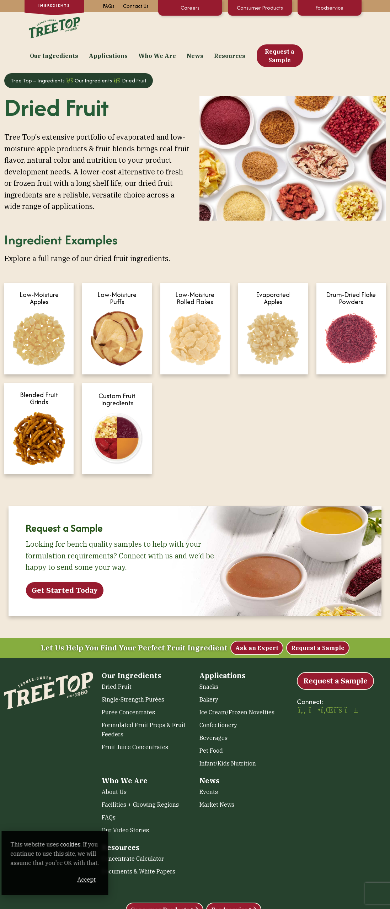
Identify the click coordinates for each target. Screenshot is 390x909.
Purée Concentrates (128, 687)
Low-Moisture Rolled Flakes (194, 273)
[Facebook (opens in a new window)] (302, 685)
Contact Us (136, 6)
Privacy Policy (183, 905)
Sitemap (214, 905)
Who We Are (214, 27)
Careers (190, 7)
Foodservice (329, 7)
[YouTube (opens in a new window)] (349, 685)
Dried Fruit (117, 661)
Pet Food (211, 725)
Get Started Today (65, 564)
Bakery (208, 674)
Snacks (208, 661)
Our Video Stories (125, 804)
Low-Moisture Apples (39, 273)
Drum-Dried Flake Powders (351, 273)
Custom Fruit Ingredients (116, 374)
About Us (114, 766)
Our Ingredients (111, 27)
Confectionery (218, 699)
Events (208, 766)
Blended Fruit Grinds (39, 373)
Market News (216, 779)
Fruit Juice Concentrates (135, 721)
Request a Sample (336, 27)
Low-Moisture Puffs (117, 273)
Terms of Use (244, 905)
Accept (134, 879)
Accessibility (150, 905)
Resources (286, 27)
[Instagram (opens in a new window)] (314, 685)
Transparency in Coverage (331, 905)
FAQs (108, 6)
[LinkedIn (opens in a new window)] (326, 685)
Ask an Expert (256, 622)
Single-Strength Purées (133, 674)
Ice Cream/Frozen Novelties (236, 687)
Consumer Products (260, 7)
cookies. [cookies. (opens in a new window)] (83, 844)
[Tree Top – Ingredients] (53, 26)
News (252, 27)
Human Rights (279, 905)
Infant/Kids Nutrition (227, 738)
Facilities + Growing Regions (140, 779)
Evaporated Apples (273, 273)
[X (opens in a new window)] (338, 685)
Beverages (213, 712)
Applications (165, 27)
